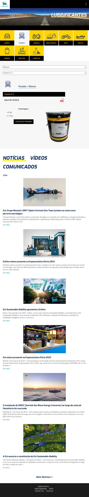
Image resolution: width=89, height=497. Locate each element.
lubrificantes (43, 486)
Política (49, 491)
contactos (39, 491)
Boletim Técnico (12, 100)
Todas (5, 175)
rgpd (51, 489)
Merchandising (41, 489)
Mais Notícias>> (44, 477)
